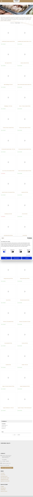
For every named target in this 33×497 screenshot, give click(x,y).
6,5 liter (4, 426)
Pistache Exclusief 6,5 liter (24, 300)
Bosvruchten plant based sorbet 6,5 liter (25, 84)
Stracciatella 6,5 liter (8, 343)
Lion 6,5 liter (25, 235)
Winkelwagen (3, 489)
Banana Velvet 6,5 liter (25, 62)
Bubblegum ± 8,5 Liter (8, 106)
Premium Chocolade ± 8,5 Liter (24, 321)
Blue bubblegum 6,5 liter (8, 84)
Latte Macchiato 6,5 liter (8, 235)
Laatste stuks (5, 425)
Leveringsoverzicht (4, 476)
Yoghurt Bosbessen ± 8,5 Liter (8, 407)
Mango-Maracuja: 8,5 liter (24, 278)
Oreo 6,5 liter (8, 300)
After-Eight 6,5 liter (8, 62)
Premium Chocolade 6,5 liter (8, 321)
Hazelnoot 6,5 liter (25, 192)
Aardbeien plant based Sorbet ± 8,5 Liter (25, 41)
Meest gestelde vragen (5, 477)
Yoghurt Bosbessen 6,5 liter (25, 386)
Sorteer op (12, 22)
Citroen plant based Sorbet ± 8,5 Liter (8, 149)
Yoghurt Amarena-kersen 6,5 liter (8, 386)
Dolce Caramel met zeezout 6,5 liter (24, 170)
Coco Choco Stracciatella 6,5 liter (8, 170)
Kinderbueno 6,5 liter (8, 213)
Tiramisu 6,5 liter (25, 343)
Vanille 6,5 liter (8, 364)
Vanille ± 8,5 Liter (25, 364)
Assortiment (3, 474)
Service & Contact (4, 491)
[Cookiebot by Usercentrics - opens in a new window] (28, 238)
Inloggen (2, 486)
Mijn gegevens (3, 488)
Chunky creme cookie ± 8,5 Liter (24, 127)
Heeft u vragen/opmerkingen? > (7, 467)
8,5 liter (3, 428)
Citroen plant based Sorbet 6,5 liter (24, 149)
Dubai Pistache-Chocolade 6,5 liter (8, 192)
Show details (28, 255)
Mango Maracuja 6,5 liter (8, 278)
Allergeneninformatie (4, 479)
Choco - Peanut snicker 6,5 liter (24, 106)
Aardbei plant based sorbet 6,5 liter (8, 41)
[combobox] (16, 3)
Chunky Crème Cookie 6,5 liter (8, 127)
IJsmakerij (2, 473)
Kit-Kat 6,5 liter (24, 213)
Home (15, 10)
